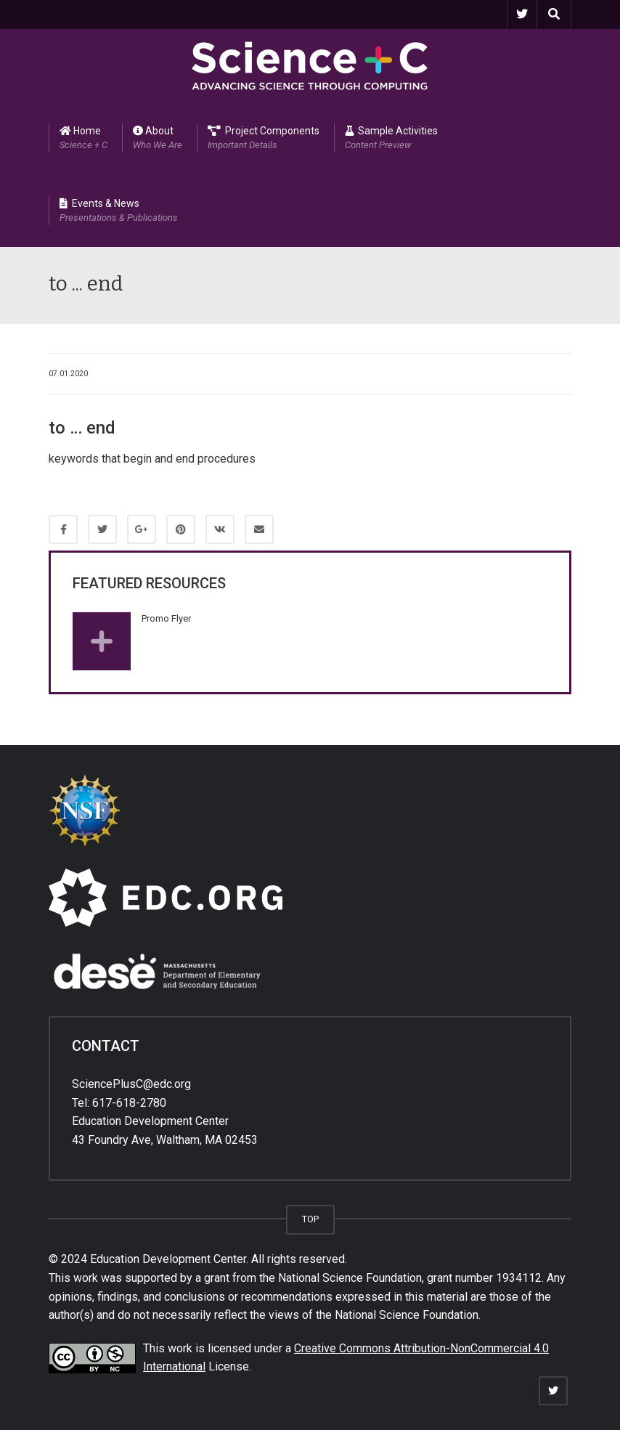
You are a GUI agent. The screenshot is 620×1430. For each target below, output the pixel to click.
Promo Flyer (166, 618)
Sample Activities (391, 139)
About (157, 139)
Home (83, 139)
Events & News (119, 211)
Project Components (263, 139)
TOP (310, 1219)
